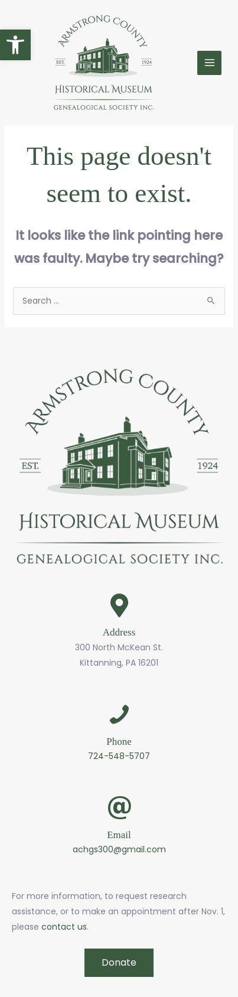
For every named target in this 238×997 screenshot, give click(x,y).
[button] (15, 45)
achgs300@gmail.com (119, 849)
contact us (64, 927)
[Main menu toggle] (209, 63)
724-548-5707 (119, 756)
